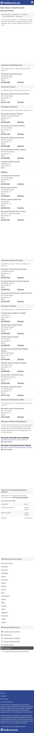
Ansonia (3, 589)
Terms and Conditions (6, 702)
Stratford (3, 622)
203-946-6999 (5, 82)
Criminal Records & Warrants (10, 638)
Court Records (6, 635)
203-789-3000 (5, 359)
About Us (3, 693)
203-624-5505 (5, 122)
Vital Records (6, 648)
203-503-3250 (5, 383)
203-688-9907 (5, 371)
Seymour (3, 606)
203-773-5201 (5, 417)
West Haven (4, 566)
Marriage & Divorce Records (10, 641)
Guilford (3, 619)
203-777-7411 (5, 395)
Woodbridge (4, 573)
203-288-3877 (5, 196)
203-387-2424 (5, 208)
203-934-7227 (5, 220)
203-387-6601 (5, 158)
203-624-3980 (5, 146)
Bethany (3, 599)
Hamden (3, 583)
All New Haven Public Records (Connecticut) (15, 651)
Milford (3, 602)
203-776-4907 (5, 301)
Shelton (3, 609)
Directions (20, 82)
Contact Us (3, 696)
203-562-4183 (5, 277)
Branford (3, 586)
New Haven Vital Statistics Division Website (16, 445)
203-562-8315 (5, 184)
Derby (3, 593)
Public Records (5, 14)
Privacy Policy (4, 699)
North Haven (4, 579)
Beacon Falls (5, 615)
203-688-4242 (5, 321)
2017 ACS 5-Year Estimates (20, 497)
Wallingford (4, 612)
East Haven (4, 570)
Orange (3, 576)
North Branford (5, 596)
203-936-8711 (5, 289)
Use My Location (7, 563)
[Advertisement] (17, 44)
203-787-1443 (5, 134)
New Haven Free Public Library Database (15, 437)
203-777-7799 (5, 102)
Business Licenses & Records (10, 631)
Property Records (7, 645)
